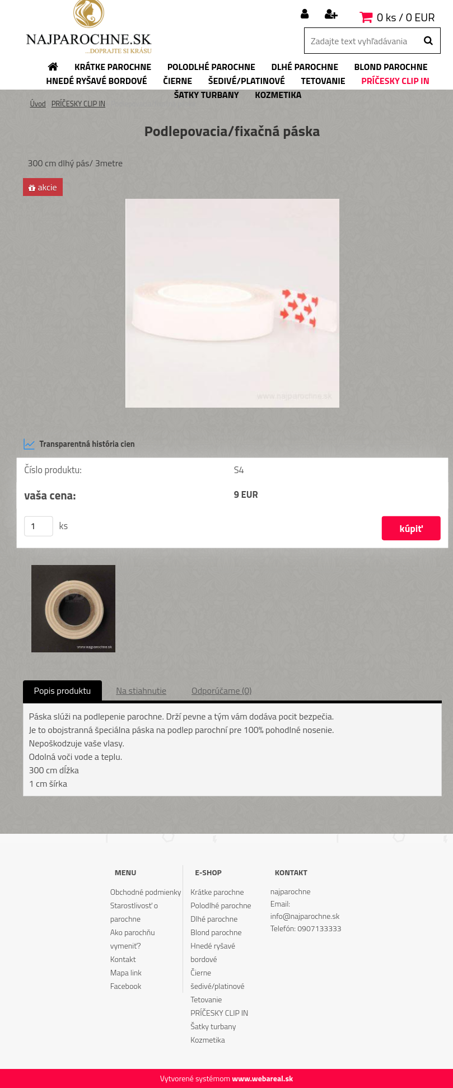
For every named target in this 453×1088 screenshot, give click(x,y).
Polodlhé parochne (220, 905)
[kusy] (38, 526)
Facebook (125, 986)
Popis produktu (62, 690)
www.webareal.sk (262, 1078)
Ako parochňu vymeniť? (132, 938)
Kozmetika (207, 1039)
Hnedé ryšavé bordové (212, 952)
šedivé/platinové (217, 986)
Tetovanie (206, 999)
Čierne (200, 972)
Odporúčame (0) (221, 690)
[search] (428, 41)
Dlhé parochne (213, 918)
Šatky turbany (213, 1026)
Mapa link (126, 972)
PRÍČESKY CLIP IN (79, 103)
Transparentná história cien (79, 444)
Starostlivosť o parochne (134, 911)
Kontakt (123, 959)
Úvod (38, 103)
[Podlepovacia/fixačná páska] (232, 203)
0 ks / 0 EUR (406, 17)
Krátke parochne (217, 892)
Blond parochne (215, 932)
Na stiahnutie (141, 690)
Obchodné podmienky (145, 892)
